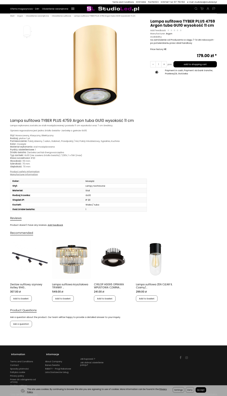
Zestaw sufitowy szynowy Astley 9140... (27, 286)
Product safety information (25, 171)
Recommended (22, 233)
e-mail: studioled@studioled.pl (202, 2)
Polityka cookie (17, 370)
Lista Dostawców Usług (56, 370)
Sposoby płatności (19, 367)
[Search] (196, 8)
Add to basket (21, 299)
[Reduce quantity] (163, 64)
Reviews (16, 218)
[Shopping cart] (202, 8)
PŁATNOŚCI (153, 2)
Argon (169, 33)
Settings (178, 389)
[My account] (208, 8)
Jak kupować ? (87, 357)
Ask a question (21, 324)
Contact (14, 363)
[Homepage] (113, 8)
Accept (201, 389)
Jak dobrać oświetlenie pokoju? (92, 362)
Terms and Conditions (123, 2)
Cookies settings (18, 384)
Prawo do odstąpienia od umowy (23, 379)
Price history (158, 49)
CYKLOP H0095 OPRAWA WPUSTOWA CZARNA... (110, 286)
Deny (190, 389)
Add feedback (55, 225)
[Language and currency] (214, 8)
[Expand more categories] (72, 8)
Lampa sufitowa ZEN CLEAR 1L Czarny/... (154, 286)
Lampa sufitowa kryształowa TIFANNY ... (67, 286)
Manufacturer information (24, 174)
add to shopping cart (194, 64)
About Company (53, 359)
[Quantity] (158, 64)
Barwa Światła (52, 363)
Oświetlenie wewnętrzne (55, 8)
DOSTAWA (141, 2)
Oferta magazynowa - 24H (24, 8)
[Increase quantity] (152, 64)
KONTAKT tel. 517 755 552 (173, 2)
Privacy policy (17, 374)
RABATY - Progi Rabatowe (58, 367)
